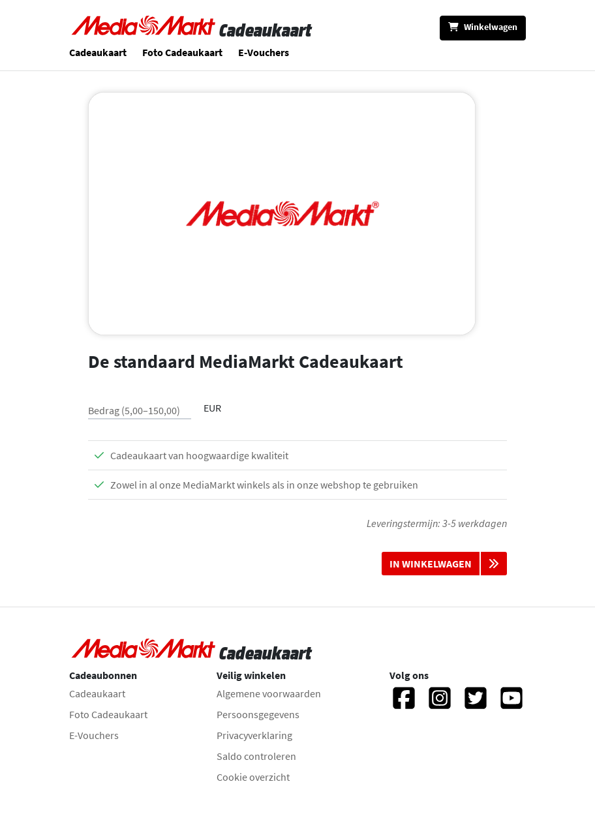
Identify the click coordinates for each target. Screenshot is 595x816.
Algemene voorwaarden (269, 693)
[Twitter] (475, 703)
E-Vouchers (263, 52)
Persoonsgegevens (258, 714)
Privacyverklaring (254, 735)
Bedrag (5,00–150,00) (134, 410)
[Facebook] (403, 703)
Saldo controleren (256, 756)
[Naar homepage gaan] (144, 30)
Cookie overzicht (253, 776)
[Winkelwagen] (483, 28)
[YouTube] (511, 703)
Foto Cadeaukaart (182, 52)
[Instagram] (439, 703)
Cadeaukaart (98, 52)
